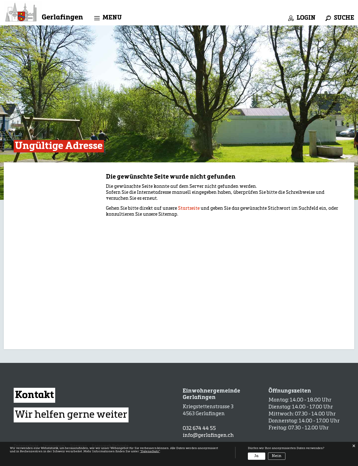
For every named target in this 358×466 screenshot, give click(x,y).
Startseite (189, 208)
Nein (276, 456)
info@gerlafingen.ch (208, 435)
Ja (256, 456)
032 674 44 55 (199, 428)
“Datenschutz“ (150, 451)
